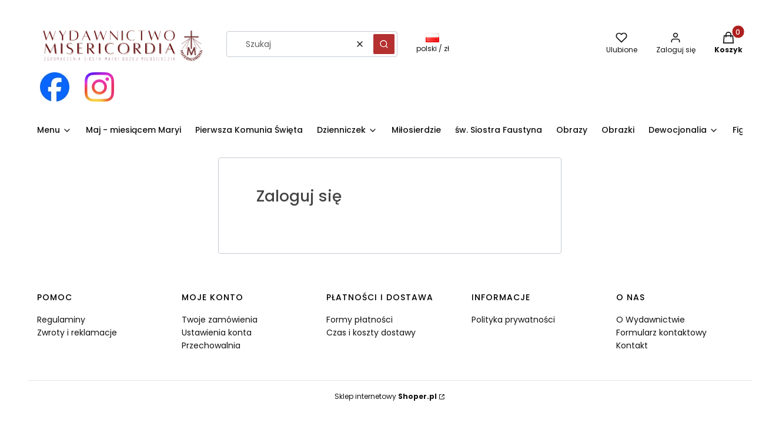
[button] (383, 44)
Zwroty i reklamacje (77, 332)
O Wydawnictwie (650, 319)
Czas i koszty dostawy (371, 332)
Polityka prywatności (513, 319)
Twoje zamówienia (220, 319)
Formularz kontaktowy (661, 332)
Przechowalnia (211, 345)
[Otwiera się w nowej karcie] (54, 87)
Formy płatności (359, 319)
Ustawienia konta (217, 332)
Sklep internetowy (386, 396)
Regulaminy (61, 319)
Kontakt (632, 345)
